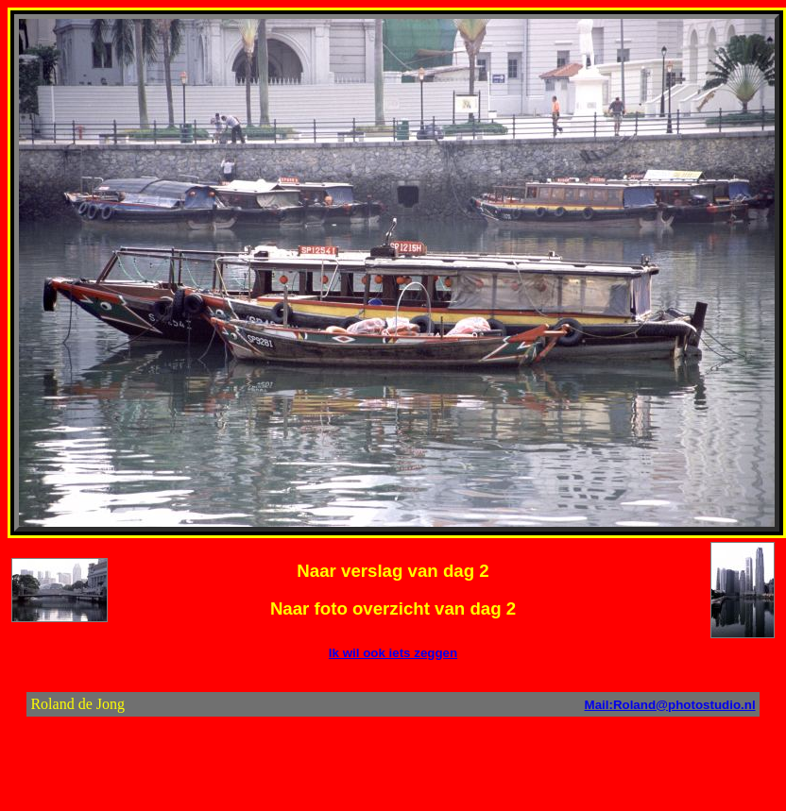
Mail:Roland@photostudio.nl (670, 705)
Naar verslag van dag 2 (392, 571)
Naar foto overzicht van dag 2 (393, 608)
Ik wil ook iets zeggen (393, 653)
